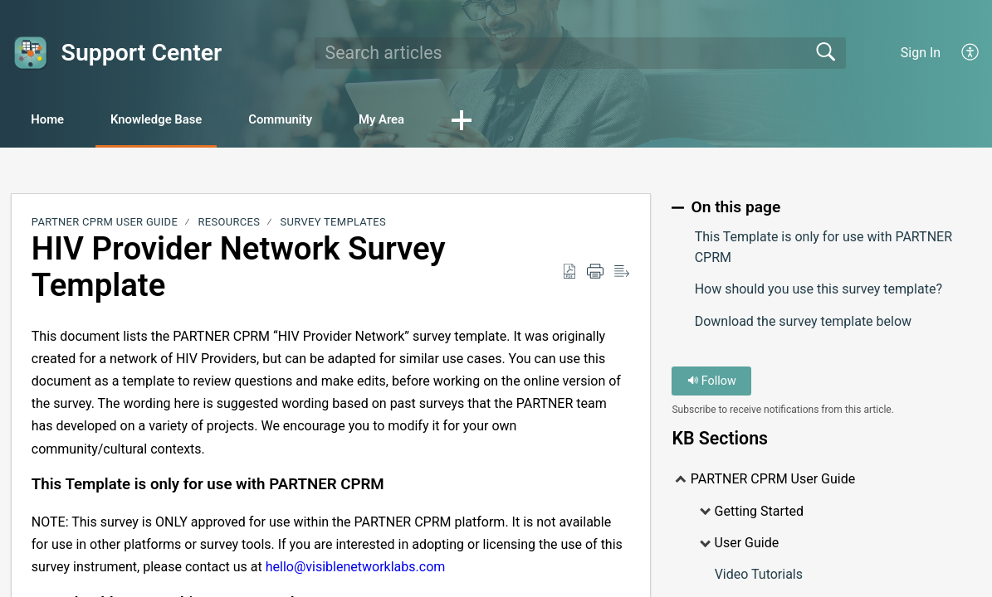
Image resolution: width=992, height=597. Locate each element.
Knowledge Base (183, 121)
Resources (229, 223)
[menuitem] (970, 53)
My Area (441, 121)
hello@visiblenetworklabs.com (356, 568)
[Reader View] (621, 273)
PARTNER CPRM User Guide (105, 223)
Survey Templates (333, 223)
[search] (580, 53)
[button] (529, 121)
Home (58, 121)
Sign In (921, 53)
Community (325, 121)
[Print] (595, 273)
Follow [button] (711, 383)
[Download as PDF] (569, 273)
